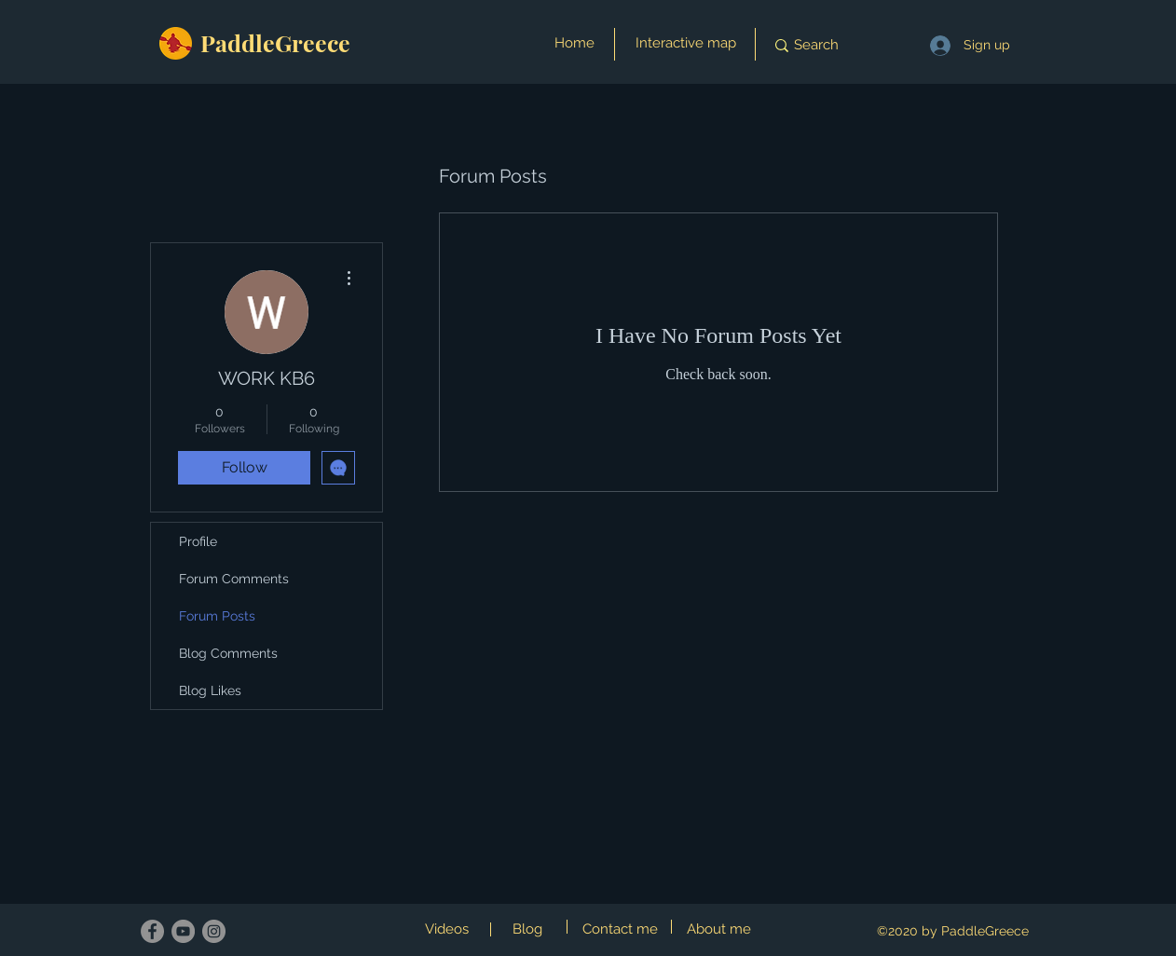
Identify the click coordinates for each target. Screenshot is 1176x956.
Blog (527, 929)
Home (574, 42)
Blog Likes (210, 690)
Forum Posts (217, 615)
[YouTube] (183, 931)
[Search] (830, 45)
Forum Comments (234, 578)
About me (719, 929)
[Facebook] (152, 931)
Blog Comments (228, 653)
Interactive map (686, 42)
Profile (198, 541)
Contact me (620, 929)
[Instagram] (214, 931)
